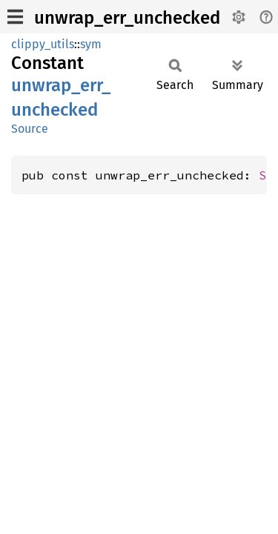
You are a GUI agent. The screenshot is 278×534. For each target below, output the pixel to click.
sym (91, 44)
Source (29, 129)
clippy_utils (42, 44)
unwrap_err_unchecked (127, 17)
